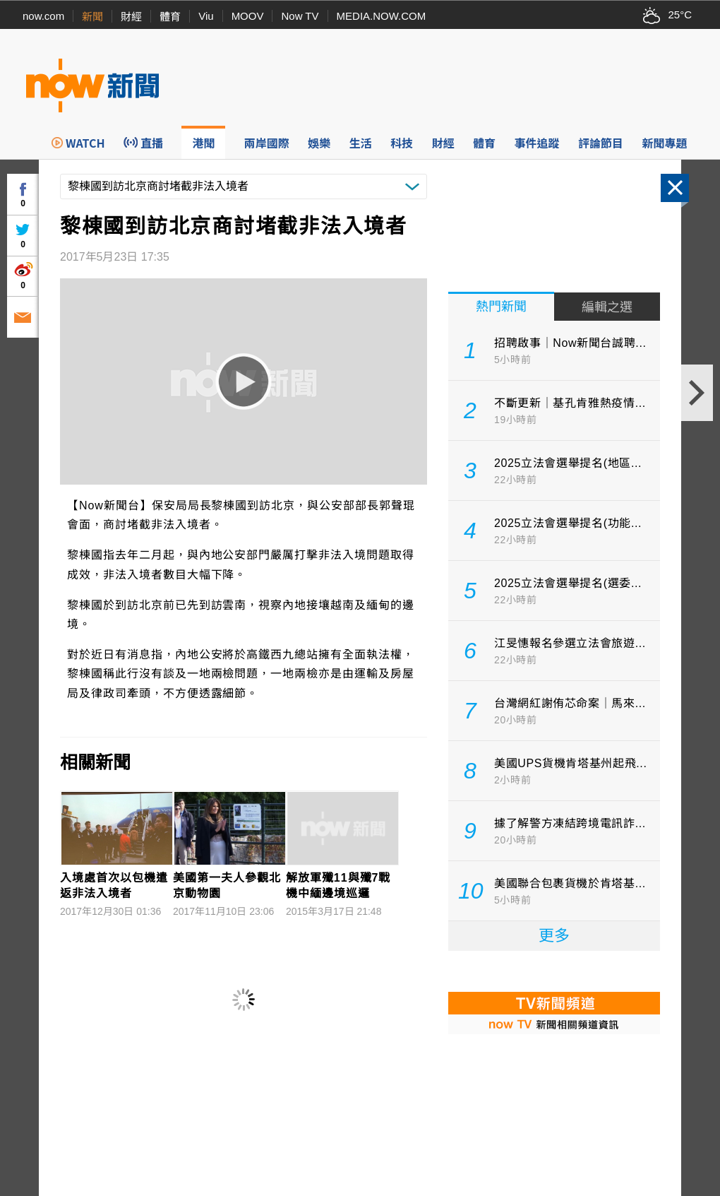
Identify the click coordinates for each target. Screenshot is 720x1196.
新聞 (92, 17)
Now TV (299, 16)
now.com (43, 16)
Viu (205, 16)
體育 (170, 17)
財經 (131, 17)
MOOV (248, 16)
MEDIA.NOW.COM (381, 16)
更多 (554, 936)
